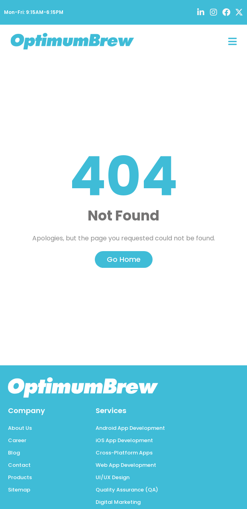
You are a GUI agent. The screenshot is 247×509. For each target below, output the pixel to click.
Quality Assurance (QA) (127, 489)
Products (20, 477)
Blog (14, 452)
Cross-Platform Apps (124, 452)
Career (17, 440)
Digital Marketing (118, 502)
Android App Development (130, 428)
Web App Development (126, 465)
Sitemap (19, 489)
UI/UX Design (112, 477)
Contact (19, 465)
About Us (20, 428)
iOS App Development (124, 440)
